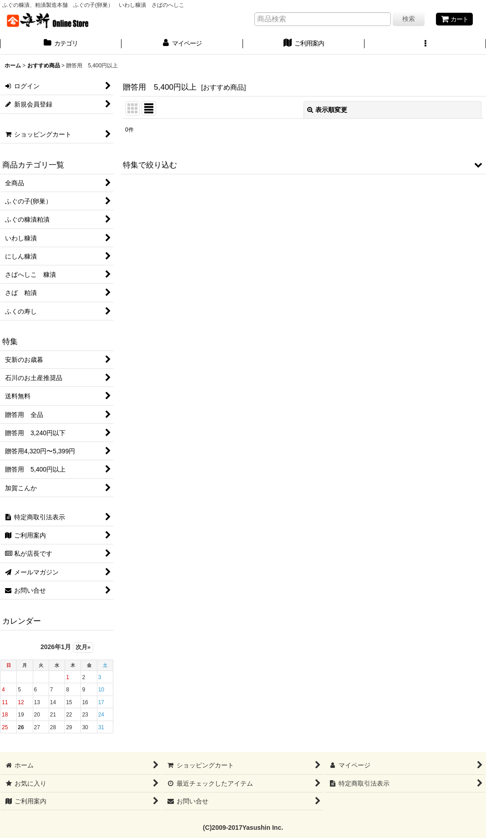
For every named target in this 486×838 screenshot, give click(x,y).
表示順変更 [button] (327, 109)
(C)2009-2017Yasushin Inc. (243, 827)
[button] (425, 44)
